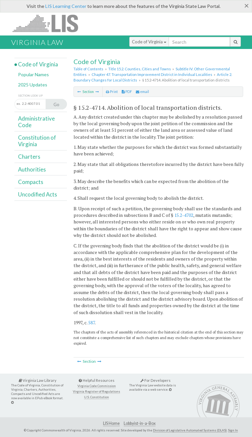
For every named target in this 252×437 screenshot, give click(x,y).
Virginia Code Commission (96, 386)
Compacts (30, 181)
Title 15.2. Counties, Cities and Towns (139, 69)
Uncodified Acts (37, 194)
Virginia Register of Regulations (96, 391)
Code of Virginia (149, 41)
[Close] (246, 5)
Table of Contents (88, 69)
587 (91, 322)
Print (112, 92)
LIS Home (111, 423)
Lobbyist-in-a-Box (140, 423)
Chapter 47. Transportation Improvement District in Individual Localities (152, 74)
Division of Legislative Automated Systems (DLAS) (190, 430)
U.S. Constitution (96, 397)
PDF (127, 92)
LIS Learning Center (65, 6)
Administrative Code (36, 121)
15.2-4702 (183, 215)
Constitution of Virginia (37, 141)
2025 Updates (32, 84)
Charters (29, 156)
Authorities (32, 169)
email (142, 92)
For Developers (155, 380)
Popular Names (33, 74)
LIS (49, 23)
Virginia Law (37, 42)
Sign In (233, 430)
